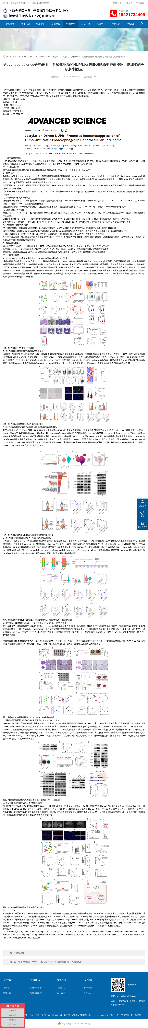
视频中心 (101, 24)
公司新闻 (61, 987)
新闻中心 (55, 24)
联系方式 (88, 993)
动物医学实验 (36, 987)
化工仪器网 (136, 1015)
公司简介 (7, 987)
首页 (18, 56)
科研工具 (86, 24)
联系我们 (140, 3)
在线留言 (128, 3)
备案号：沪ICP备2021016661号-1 (79, 1015)
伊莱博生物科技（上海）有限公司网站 (32, 3)
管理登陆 (114, 1015)
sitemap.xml (102, 1015)
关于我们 (25, 24)
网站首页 (10, 24)
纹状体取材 (19, 953)
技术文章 (70, 24)
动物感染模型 (36, 993)
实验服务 (40, 24)
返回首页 (117, 3)
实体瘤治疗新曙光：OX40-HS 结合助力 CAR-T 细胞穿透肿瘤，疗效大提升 (47, 962)
